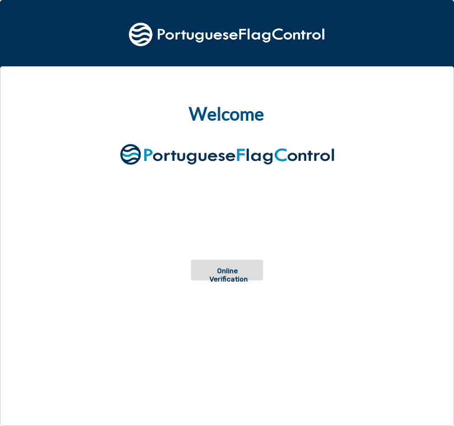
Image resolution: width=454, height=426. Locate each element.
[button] (227, 270)
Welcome (226, 114)
